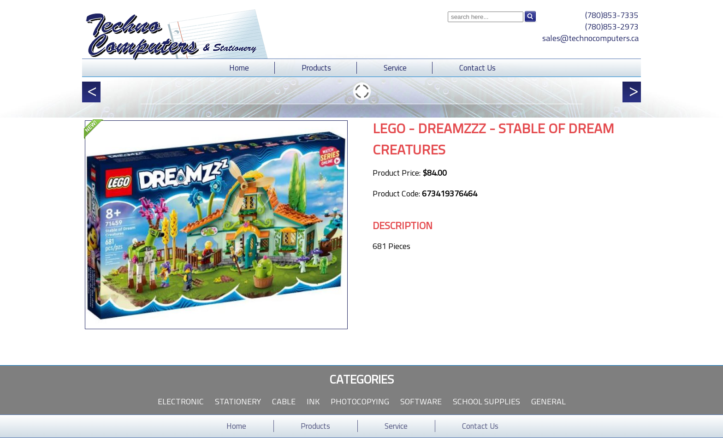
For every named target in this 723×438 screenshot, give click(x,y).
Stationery (238, 401)
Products (316, 68)
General (548, 401)
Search (530, 16)
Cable (284, 401)
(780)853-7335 (612, 15)
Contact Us (477, 68)
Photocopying (360, 401)
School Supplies (486, 401)
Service (395, 68)
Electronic (181, 401)
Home (239, 68)
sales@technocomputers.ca (590, 38)
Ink (313, 401)
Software (421, 401)
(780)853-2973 (612, 26)
